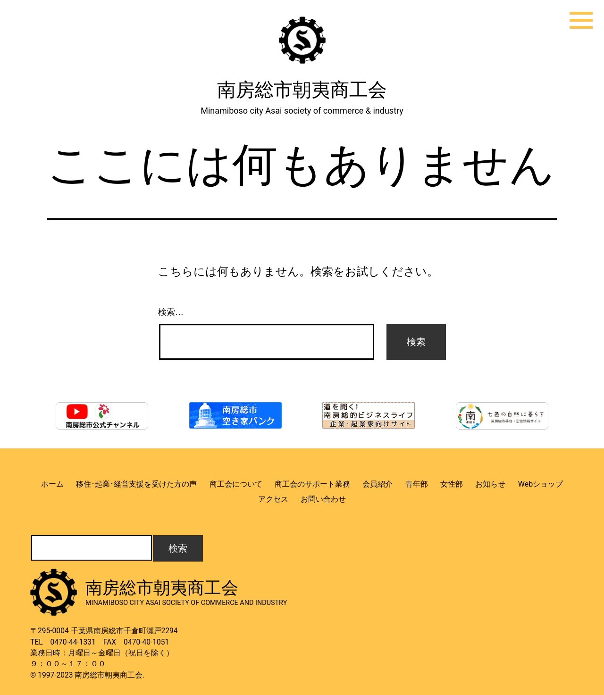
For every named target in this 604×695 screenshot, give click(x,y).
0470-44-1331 (73, 642)
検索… (171, 312)
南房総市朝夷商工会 (302, 90)
